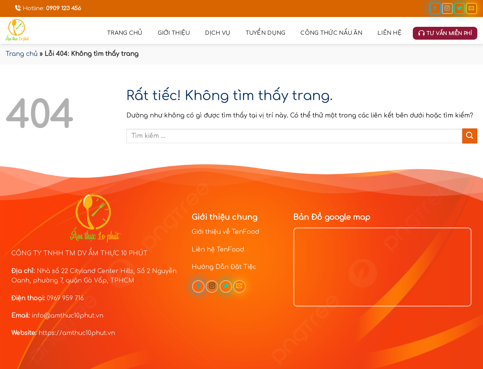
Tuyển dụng (266, 33)
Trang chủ (125, 33)
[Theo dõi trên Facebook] (435, 8)
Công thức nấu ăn (331, 33)
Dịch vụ (217, 33)
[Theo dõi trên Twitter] (459, 8)
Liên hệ (389, 33)
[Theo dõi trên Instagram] (447, 8)
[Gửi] (469, 135)
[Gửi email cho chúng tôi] (471, 8)
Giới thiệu (174, 33)
